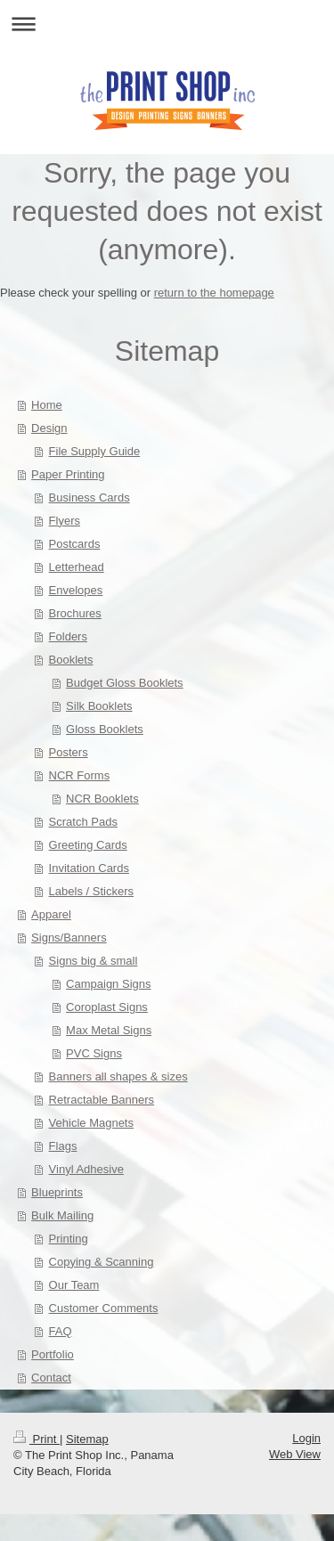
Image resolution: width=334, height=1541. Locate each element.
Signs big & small (93, 960)
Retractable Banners (102, 1099)
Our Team (74, 1285)
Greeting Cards (88, 845)
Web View (295, 1454)
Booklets (71, 659)
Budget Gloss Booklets (124, 682)
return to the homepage (214, 292)
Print (36, 1439)
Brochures (75, 613)
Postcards (75, 543)
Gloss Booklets (104, 729)
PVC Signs (94, 1053)
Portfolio (52, 1354)
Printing (68, 1238)
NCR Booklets (102, 798)
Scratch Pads (83, 821)
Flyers (64, 520)
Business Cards (89, 497)
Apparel (51, 914)
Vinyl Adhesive (86, 1169)
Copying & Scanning (101, 1261)
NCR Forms (79, 775)
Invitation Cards (89, 868)
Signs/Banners (69, 937)
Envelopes (76, 590)
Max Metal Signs (108, 1030)
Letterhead (76, 567)
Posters (68, 752)
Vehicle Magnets (91, 1122)
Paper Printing (67, 474)
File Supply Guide (95, 451)
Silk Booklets (99, 706)
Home (46, 405)
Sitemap (87, 1439)
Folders (68, 636)
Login (306, 1438)
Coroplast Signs (107, 1007)
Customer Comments (104, 1308)
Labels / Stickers (91, 891)
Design (49, 428)
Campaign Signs (108, 984)
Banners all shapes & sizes (118, 1076)
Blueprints (57, 1192)
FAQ (60, 1331)
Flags (63, 1146)
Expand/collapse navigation (167, 23)
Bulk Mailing (62, 1215)
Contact (51, 1377)
